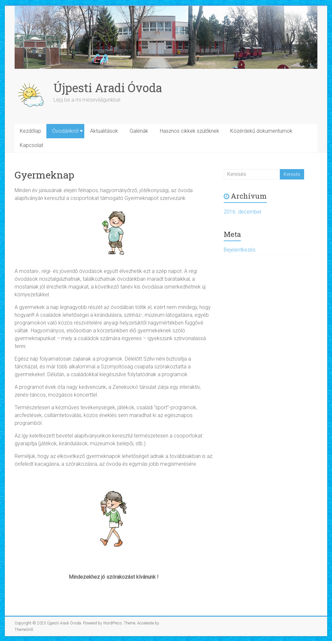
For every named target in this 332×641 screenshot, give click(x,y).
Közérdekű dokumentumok (261, 131)
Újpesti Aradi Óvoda (107, 87)
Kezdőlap (30, 131)
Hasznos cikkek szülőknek (189, 131)
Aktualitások (104, 131)
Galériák (139, 131)
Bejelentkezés (239, 250)
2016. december (243, 212)
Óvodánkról (65, 131)
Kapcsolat (31, 145)
